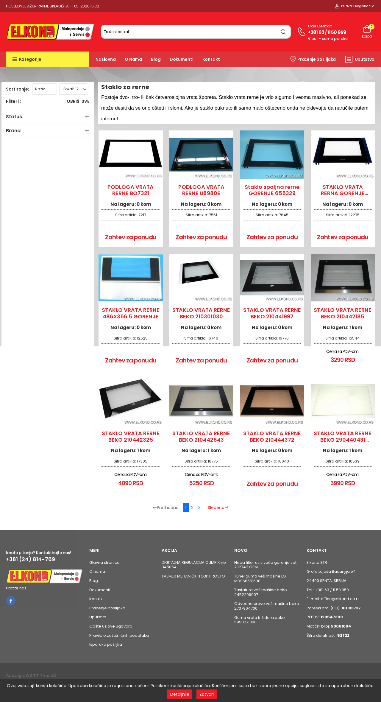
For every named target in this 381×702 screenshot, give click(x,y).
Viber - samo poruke (328, 38)
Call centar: (320, 26)
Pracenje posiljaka (107, 608)
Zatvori (206, 694)
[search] (283, 32)
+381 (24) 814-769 (30, 559)
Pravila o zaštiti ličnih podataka (119, 635)
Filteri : (13, 102)
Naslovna (106, 59)
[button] (47, 59)
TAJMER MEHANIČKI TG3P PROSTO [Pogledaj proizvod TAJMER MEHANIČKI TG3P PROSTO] (193, 576)
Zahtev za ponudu (130, 237)
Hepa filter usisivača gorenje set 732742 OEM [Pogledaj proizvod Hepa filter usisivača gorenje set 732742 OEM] (265, 565)
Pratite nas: (16, 588)
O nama (133, 59)
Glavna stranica (104, 562)
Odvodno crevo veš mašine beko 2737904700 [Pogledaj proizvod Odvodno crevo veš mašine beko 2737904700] (266, 606)
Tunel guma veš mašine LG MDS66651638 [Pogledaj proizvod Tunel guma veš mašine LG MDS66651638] (260, 578)
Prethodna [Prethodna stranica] (166, 507)
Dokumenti (181, 59)
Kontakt (211, 59)
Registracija (364, 6)
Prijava (343, 6)
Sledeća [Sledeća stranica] (218, 507)
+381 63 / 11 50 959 (327, 32)
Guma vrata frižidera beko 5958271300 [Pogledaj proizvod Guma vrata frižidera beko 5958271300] (259, 620)
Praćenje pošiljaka (313, 59)
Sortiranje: (17, 89)
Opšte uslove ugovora (110, 626)
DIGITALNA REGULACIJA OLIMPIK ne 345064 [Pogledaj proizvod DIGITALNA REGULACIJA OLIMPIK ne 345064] (194, 565)
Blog (156, 59)
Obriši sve (78, 101)
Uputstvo (359, 59)
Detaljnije (179, 694)
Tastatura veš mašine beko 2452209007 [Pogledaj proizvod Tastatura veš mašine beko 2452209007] (260, 592)
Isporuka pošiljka (105, 644)
